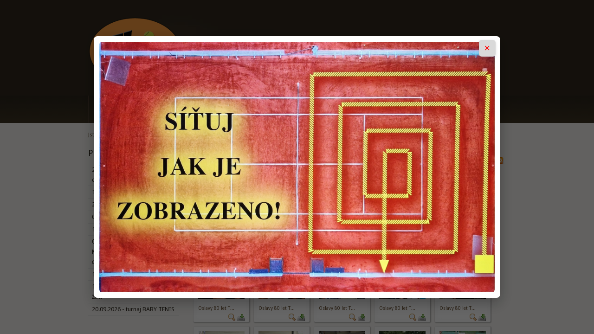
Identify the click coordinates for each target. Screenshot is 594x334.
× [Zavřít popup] (487, 48)
